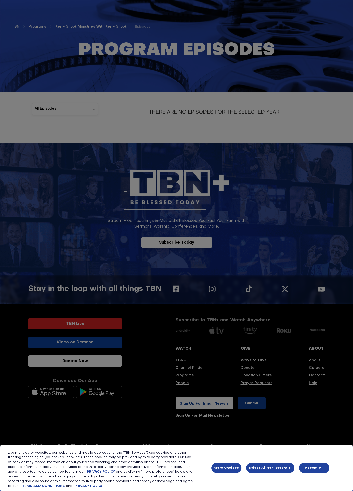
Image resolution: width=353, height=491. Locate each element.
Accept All (314, 467)
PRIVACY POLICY (101, 471)
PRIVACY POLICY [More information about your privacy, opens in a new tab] (89, 486)
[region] (176, 468)
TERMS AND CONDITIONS (42, 486)
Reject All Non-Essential (270, 467)
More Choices (226, 467)
